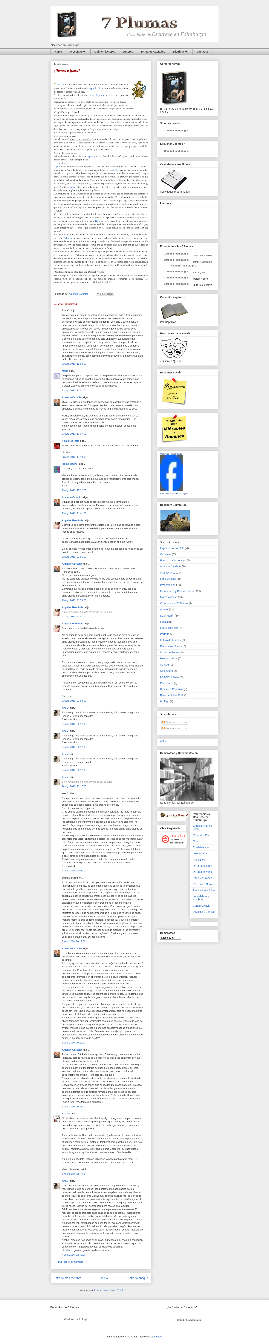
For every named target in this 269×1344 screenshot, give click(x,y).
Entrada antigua (138, 1278)
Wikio (163, 741)
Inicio (104, 1278)
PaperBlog (199, 859)
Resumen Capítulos (171, 689)
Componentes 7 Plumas (174, 603)
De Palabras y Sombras (201, 898)
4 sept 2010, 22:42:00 (73, 1254)
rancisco (59, 84)
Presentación (78, 51)
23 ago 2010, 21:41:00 (74, 513)
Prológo (164, 701)
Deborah (67, 238)
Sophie (57, 166)
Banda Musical (168, 658)
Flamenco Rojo (70, 440)
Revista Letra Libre (204, 890)
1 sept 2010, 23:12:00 (73, 1174)
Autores (128, 51)
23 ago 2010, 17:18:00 (74, 457)
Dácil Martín (167, 615)
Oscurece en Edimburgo (171, 454)
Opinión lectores (104, 51)
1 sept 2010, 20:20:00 (73, 1042)
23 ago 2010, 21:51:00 (74, 556)
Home (58, 51)
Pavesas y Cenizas (204, 911)
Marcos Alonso (200, 279)
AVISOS (165, 664)
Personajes (166, 683)
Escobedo (113, 169)
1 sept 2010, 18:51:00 (73, 870)
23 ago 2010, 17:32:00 (74, 490)
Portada (164, 633)
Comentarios (171, 728)
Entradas (169, 722)
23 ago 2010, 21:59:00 (74, 600)
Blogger (158, 1336)
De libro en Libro (202, 865)
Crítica (196, 841)
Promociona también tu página (174, 493)
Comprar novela (169, 676)
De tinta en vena (202, 871)
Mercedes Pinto (202, 835)
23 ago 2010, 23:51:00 (74, 616)
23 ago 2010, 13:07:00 (74, 433)
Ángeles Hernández (73, 520)
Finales (164, 621)
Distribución (181, 51)
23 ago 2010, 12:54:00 (74, 363)
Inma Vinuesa (168, 578)
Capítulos (165, 554)
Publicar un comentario (70, 1261)
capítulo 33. (93, 156)
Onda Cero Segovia (202, 285)
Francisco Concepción (173, 560)
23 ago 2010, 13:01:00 (74, 390)
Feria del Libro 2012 (172, 695)
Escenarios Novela (171, 646)
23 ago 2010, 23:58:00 (74, 700)
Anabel (66, 1113)
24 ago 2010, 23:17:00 (74, 724)
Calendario (166, 670)
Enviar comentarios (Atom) (108, 1290)
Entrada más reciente (67, 1278)
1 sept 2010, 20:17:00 (73, 941)
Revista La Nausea (204, 884)
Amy (72, 187)
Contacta (202, 51)
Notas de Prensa (170, 652)
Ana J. (65, 708)
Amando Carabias (72, 397)
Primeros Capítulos (153, 51)
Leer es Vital (200, 853)
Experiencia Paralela (172, 548)
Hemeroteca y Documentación (177, 591)
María (65, 371)
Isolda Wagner (70, 463)
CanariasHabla (201, 905)
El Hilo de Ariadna (170, 640)
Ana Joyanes (97, 95)
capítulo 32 (94, 88)
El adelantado (201, 847)
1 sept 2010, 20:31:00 (73, 1106)
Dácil (97, 221)
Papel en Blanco (202, 877)
